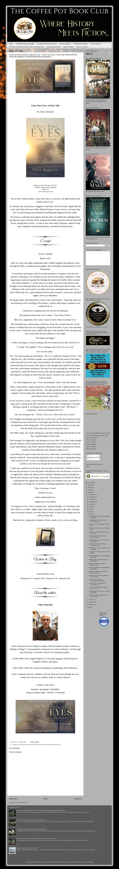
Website (34, 689)
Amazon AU (64, 578)
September (92, 502)
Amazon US (51, 578)
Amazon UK (39, 578)
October (91, 499)
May (90, 511)
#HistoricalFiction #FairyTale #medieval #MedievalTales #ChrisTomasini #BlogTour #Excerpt (37, 744)
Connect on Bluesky (91, 440)
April (90, 514)
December (92, 494)
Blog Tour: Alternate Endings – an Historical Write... (97, 564)
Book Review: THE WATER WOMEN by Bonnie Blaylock (32, 829)
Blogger (91, 862)
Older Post (78, 799)
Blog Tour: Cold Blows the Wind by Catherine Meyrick (98, 572)
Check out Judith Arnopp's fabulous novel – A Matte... (98, 536)
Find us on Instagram (91, 444)
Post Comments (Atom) (22, 802)
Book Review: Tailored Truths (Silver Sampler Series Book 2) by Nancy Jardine (37, 838)
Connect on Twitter (90, 442)
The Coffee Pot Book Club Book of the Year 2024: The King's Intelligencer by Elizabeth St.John (41, 810)
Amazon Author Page (35, 692)
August (91, 504)
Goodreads (60, 692)
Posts (89, 455)
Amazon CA (25, 578)
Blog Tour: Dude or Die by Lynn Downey (27, 848)
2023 (89, 492)
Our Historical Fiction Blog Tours (47, 44)
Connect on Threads (91, 446)
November (92, 497)
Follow (87, 466)
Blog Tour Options (65, 44)
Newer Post (13, 799)
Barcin (80, 862)
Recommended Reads (54, 47)
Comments (90, 459)
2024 (89, 490)
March (91, 599)
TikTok (50, 692)
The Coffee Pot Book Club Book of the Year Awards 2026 (26, 47)
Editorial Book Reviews (81, 44)
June (90, 509)
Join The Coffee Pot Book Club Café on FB (97, 435)
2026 (89, 485)
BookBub (55, 689)
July (90, 506)
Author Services (96, 44)
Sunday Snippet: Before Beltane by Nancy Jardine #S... (98, 520)
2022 (89, 607)
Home (11, 44)
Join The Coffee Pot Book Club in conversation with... (97, 544)
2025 (89, 487)
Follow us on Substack (91, 437)
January (91, 604)
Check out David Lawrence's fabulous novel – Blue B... (98, 576)
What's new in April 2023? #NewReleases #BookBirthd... (97, 580)
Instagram (44, 689)
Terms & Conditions (82, 47)
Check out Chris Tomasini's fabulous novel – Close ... (98, 588)
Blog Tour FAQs (68, 47)
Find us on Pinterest (91, 448)
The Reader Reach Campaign (25, 44)
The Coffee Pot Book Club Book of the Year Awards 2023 (31, 819)
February (91, 602)
